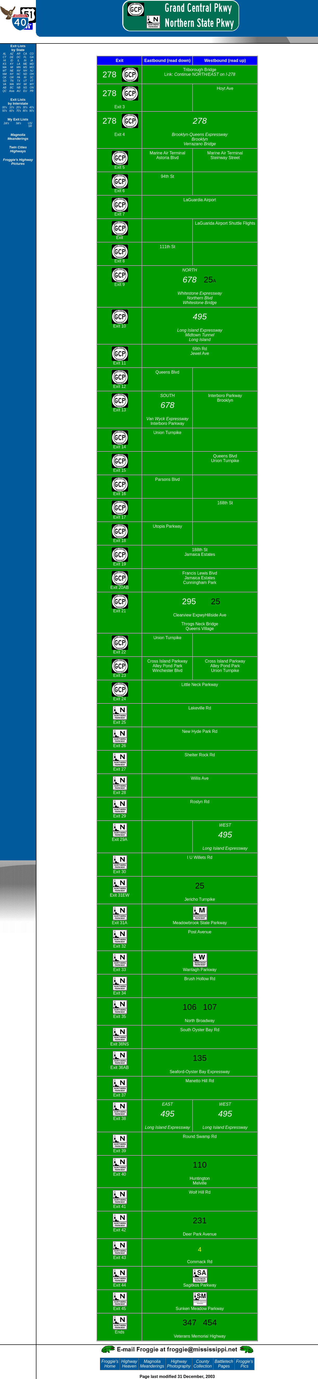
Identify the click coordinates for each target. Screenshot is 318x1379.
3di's (18, 123)
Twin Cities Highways (18, 149)
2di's (6, 123)
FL (25, 57)
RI (25, 77)
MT (4, 70)
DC (18, 57)
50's (4, 110)
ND (25, 74)
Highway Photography (179, 1363)
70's (18, 110)
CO (32, 53)
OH (32, 74)
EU (25, 91)
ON (32, 87)
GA (32, 57)
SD (5, 80)
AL (4, 53)
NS (25, 87)
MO (32, 67)
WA (12, 84)
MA (5, 67)
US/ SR (30, 125)
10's (11, 107)
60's (11, 110)
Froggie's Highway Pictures (18, 162)
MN (18, 67)
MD (32, 63)
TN (11, 80)
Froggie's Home (109, 1363)
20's (18, 107)
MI (11, 67)
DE (12, 57)
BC (12, 87)
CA (25, 53)
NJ (31, 70)
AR (18, 53)
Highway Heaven (129, 1363)
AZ (12, 53)
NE (12, 70)
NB (18, 87)
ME (25, 63)
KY (11, 63)
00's (4, 107)
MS (25, 67)
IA (31, 60)
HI (4, 60)
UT (25, 80)
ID (11, 60)
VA (4, 84)
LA (18, 63)
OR (12, 77)
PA (18, 77)
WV (18, 84)
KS (4, 63)
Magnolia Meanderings (18, 137)
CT (4, 57)
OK (4, 77)
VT (31, 80)
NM (5, 74)
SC (32, 77)
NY (12, 74)
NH (25, 70)
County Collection (203, 1363)
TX (18, 80)
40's (31, 107)
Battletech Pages (224, 1363)
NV (18, 70)
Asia (11, 91)
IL (18, 60)
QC (5, 91)
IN (25, 60)
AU (18, 91)
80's (25, 110)
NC (18, 74)
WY (32, 84)
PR (32, 91)
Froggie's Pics (244, 1363)
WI (25, 84)
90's (31, 110)
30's (25, 107)
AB (4, 87)
